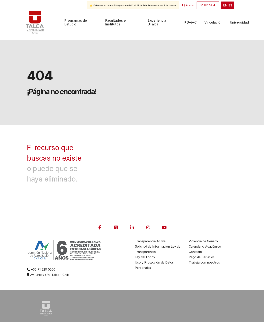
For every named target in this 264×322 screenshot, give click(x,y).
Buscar (190, 5)
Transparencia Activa (150, 241)
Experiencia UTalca (157, 22)
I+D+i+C (190, 22)
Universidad (239, 22)
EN (225, 5)
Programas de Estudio (75, 22)
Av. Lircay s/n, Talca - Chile (48, 275)
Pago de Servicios (202, 257)
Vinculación (213, 22)
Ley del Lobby (145, 257)
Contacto (195, 252)
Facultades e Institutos (115, 22)
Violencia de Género (203, 241)
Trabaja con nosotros (204, 262)
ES (230, 5)
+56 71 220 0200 (41, 269)
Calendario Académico (205, 246)
